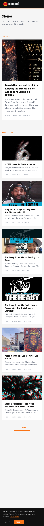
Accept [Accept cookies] (19, 522)
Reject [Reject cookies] (7, 522)
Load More (22, 428)
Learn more (14, 517)
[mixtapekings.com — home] (10, 4)
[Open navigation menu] (39, 4)
